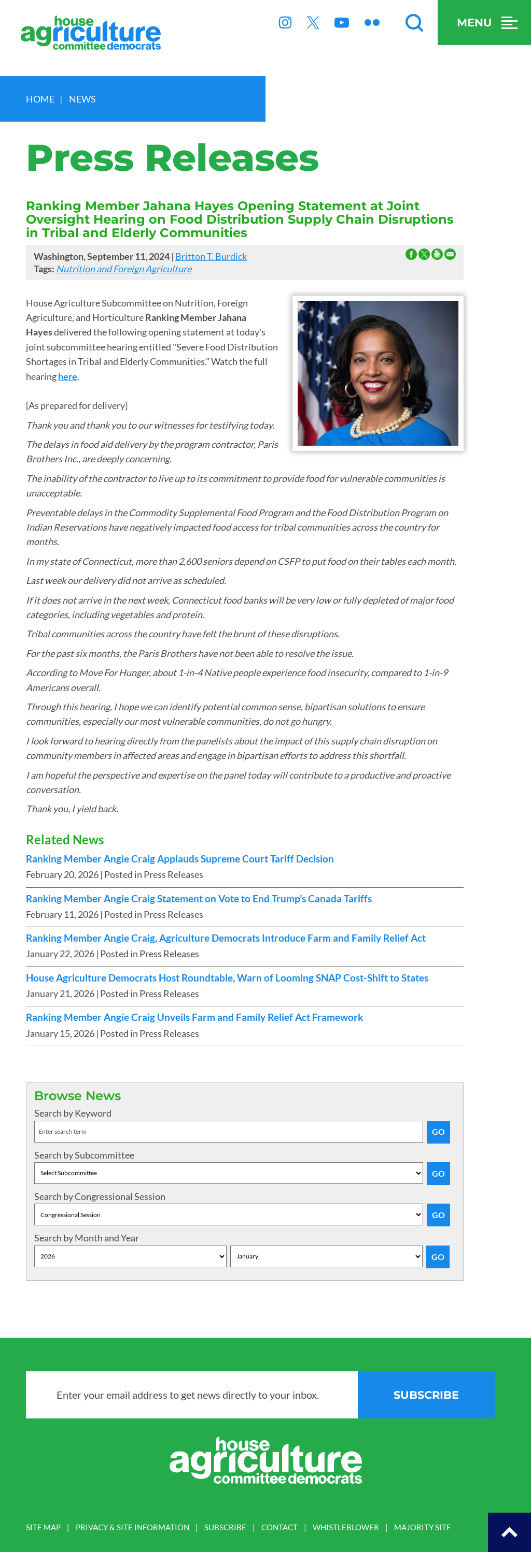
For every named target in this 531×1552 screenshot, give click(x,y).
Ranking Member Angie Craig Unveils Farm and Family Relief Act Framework (194, 1017)
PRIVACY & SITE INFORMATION (132, 1527)
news (82, 99)
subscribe (426, 1394)
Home (40, 99)
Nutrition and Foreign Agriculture (123, 268)
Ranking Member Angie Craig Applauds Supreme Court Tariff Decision (180, 859)
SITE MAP (43, 1527)
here (67, 376)
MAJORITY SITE (422, 1527)
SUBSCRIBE (225, 1527)
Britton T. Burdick (211, 256)
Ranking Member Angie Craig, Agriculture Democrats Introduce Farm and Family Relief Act (226, 938)
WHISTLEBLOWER (346, 1527)
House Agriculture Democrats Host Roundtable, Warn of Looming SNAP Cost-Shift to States (227, 978)
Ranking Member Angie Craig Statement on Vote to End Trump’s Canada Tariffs (199, 898)
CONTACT (279, 1527)
